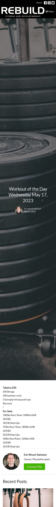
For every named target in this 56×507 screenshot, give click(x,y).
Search (39, 3)
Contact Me (34, 466)
